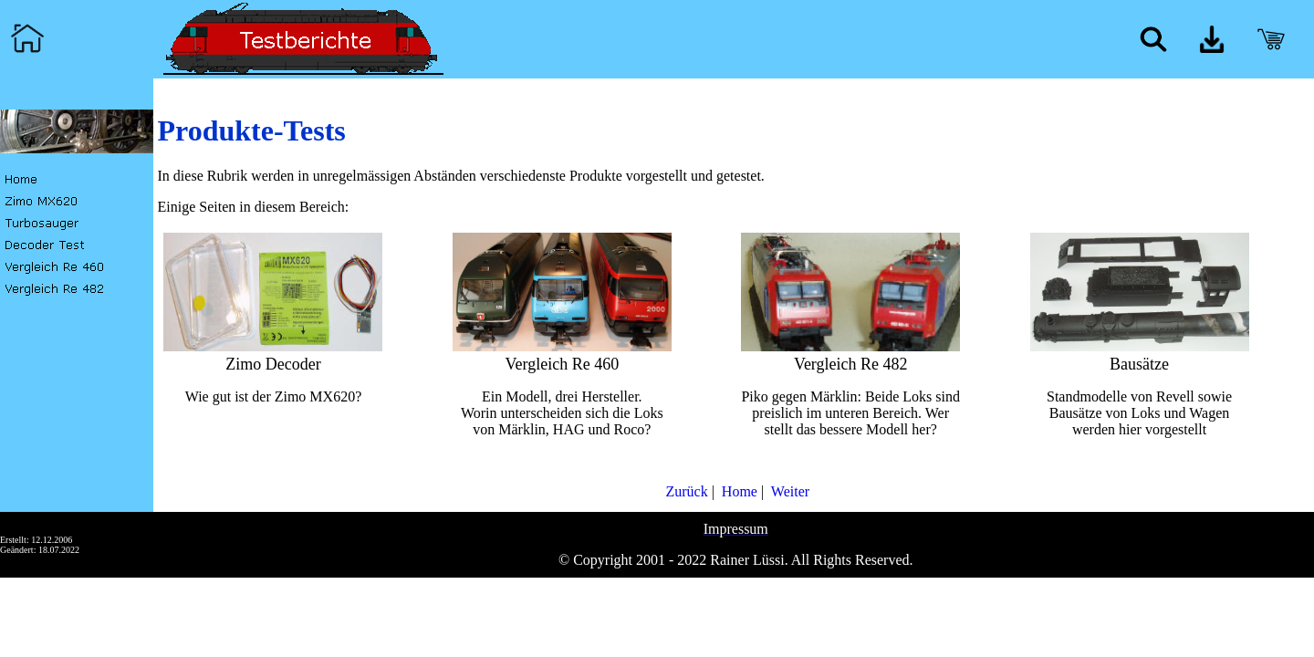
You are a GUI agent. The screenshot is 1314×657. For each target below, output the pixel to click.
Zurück (684, 491)
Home (737, 491)
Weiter (788, 491)
